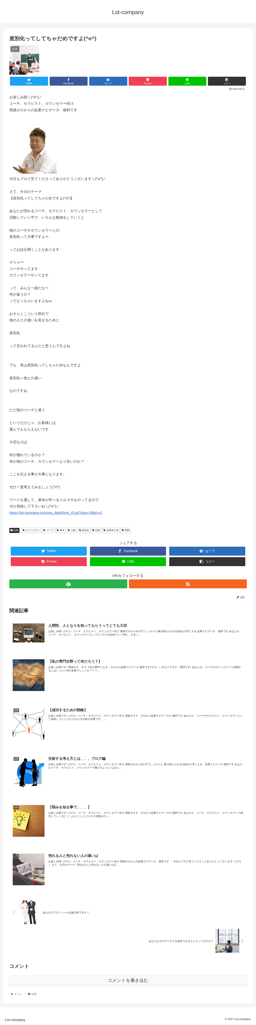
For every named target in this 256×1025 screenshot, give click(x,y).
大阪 (72, 530)
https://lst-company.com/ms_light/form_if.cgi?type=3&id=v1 (55, 513)
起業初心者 (110, 530)
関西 (125, 530)
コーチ (48, 530)
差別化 (84, 530)
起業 (14, 530)
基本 (61, 530)
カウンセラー (31, 530)
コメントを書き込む (128, 980)
